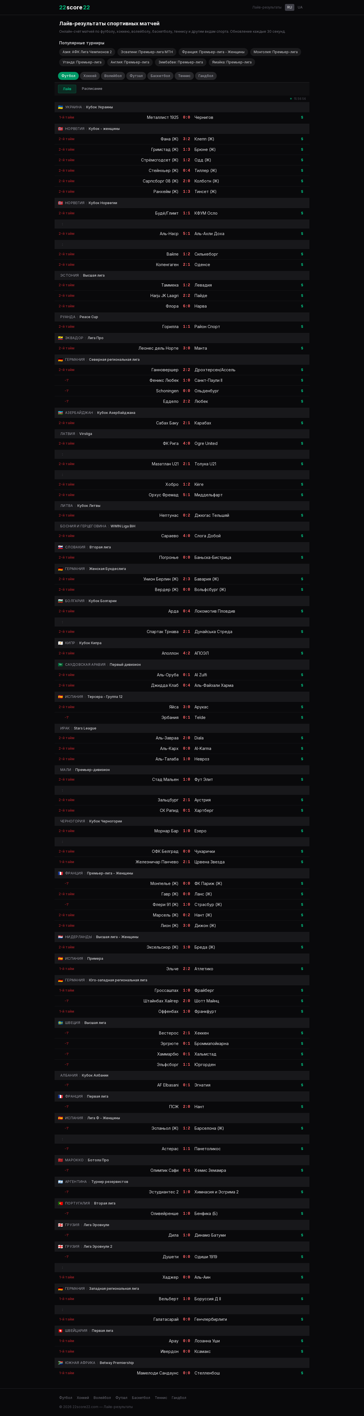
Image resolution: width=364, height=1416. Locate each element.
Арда (173, 611)
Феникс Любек (164, 380)
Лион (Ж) (170, 925)
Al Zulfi (201, 674)
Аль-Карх (169, 748)
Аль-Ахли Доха (209, 233)
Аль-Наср (169, 233)
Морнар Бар (166, 830)
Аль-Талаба (167, 758)
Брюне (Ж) (205, 149)
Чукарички (205, 851)
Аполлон (170, 653)
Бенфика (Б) (206, 1213)
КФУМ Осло (206, 213)
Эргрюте (170, 1043)
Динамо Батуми (210, 1235)
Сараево (170, 535)
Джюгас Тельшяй (212, 515)
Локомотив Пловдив (215, 611)
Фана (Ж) (170, 138)
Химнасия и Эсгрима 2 (217, 1191)
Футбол (68, 76)
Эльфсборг (168, 1064)
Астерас (170, 1148)
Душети (171, 1256)
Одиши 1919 (206, 1256)
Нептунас (169, 515)
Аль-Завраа (167, 737)
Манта (201, 348)
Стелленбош (207, 1373)
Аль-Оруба (168, 674)
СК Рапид (169, 810)
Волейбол (113, 76)
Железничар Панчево (157, 861)
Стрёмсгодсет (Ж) (160, 159)
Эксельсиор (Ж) (163, 947)
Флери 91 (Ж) (166, 904)
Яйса (174, 706)
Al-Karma (203, 748)
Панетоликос (208, 1148)
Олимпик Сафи (164, 1170)
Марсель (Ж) (166, 915)
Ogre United (206, 443)
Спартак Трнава (163, 631)
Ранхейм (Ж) (166, 191)
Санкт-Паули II (208, 380)
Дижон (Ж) (205, 925)
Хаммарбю (168, 1054)
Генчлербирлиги (211, 1319)
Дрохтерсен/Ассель (215, 369)
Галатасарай (166, 1319)
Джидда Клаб (165, 685)
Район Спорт (207, 326)
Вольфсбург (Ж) (210, 589)
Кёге (199, 484)
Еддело (171, 401)
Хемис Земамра (210, 1170)
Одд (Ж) (203, 159)
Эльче (172, 968)
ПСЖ (174, 1106)
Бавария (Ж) (207, 579)
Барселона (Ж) (209, 1128)
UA (300, 7)
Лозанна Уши (207, 1340)
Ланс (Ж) (203, 894)
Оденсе (202, 264)
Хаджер (171, 1277)
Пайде (201, 295)
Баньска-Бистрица (213, 557)
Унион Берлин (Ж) (161, 579)
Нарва (201, 306)
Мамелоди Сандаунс (158, 1373)
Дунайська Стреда (213, 631)
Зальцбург (168, 799)
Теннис (184, 76)
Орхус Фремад (164, 494)
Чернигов (204, 117)
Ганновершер (165, 369)
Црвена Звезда (210, 861)
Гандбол (205, 76)
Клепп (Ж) (204, 138)
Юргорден (205, 1064)
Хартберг (204, 810)
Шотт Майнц (207, 1000)
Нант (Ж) (203, 915)
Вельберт (169, 1298)
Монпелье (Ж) (164, 883)
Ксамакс (203, 1351)
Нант (199, 1106)
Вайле (173, 254)
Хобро (172, 484)
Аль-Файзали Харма (214, 685)
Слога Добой (208, 535)
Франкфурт (205, 1011)
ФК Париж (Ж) (208, 883)
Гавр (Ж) (170, 894)
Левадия (203, 285)
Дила (173, 1235)
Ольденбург (207, 390)
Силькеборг (206, 254)
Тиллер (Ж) (206, 170)
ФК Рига (171, 443)
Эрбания (170, 717)
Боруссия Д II (208, 1298)
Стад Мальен (165, 779)
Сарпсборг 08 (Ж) (161, 181)
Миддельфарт (209, 494)
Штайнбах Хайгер (161, 1000)
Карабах (203, 422)
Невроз (202, 758)
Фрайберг (204, 990)
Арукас (201, 706)
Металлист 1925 (163, 117)
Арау (174, 1340)
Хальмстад (205, 1054)
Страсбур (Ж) (208, 904)
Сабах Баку (167, 422)
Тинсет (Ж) (206, 191)
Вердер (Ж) (167, 589)
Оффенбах (168, 1011)
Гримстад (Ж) (165, 149)
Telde (200, 717)
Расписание (92, 88)
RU (289, 7)
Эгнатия (202, 1085)
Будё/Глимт (167, 213)
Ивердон (170, 1351)
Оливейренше (165, 1213)
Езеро (200, 830)
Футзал (136, 76)
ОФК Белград (165, 851)
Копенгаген (167, 264)
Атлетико (204, 968)
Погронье (169, 557)
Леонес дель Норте (158, 348)
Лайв (67, 89)
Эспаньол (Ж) (165, 1128)
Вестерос (169, 1033)
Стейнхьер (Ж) (164, 170)
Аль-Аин (202, 1277)
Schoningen (167, 390)
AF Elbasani (168, 1085)
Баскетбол (160, 76)
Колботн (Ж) (207, 181)
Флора (172, 306)
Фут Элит (204, 779)
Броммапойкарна (212, 1043)
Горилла (170, 326)
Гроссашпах (167, 990)
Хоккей (89, 76)
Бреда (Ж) (205, 947)
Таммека (170, 285)
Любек (201, 401)
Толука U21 (205, 463)
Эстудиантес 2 (164, 1191)
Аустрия (203, 799)
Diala (199, 737)
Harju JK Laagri (164, 295)
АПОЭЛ (202, 653)
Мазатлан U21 (165, 463)
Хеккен (202, 1033)
